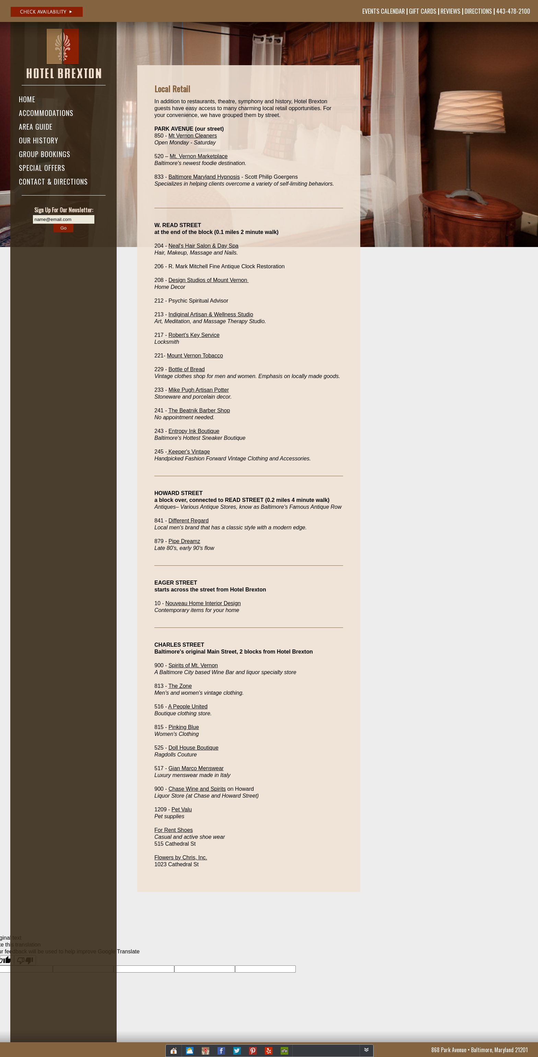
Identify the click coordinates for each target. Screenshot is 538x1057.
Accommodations (46, 113)
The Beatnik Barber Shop (199, 410)
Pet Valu (182, 809)
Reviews (450, 11)
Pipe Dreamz (184, 541)
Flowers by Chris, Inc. (180, 857)
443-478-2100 (513, 11)
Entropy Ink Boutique (194, 431)
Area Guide (35, 126)
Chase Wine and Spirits (197, 789)
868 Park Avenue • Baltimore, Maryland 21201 (479, 1050)
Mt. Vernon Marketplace (198, 156)
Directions (478, 11)
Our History (38, 140)
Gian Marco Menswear (196, 768)
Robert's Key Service (194, 335)
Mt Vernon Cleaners (192, 136)
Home (27, 99)
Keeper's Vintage (188, 452)
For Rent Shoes (173, 830)
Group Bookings (44, 154)
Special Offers (42, 168)
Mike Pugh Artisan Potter (198, 390)
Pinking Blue (183, 727)
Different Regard (188, 521)
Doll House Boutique (193, 748)
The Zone (180, 686)
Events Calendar (383, 11)
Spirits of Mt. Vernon (193, 665)
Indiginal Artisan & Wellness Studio (210, 314)
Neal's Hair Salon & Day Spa (203, 246)
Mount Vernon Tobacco (195, 356)
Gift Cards (422, 11)
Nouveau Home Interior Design (203, 603)
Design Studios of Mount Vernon (208, 280)
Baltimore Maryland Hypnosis (204, 177)
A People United (188, 706)
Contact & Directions (53, 181)
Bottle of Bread (186, 369)
